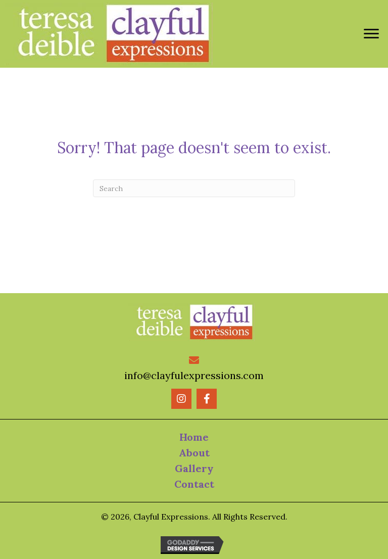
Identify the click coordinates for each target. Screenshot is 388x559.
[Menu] (371, 33)
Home (194, 437)
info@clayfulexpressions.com (194, 375)
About (194, 452)
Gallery (194, 468)
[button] (181, 399)
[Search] (194, 188)
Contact (194, 484)
